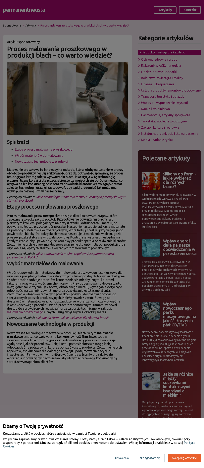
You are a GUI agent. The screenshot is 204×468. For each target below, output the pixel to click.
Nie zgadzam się (150, 458)
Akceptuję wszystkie (184, 458)
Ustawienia (122, 458)
